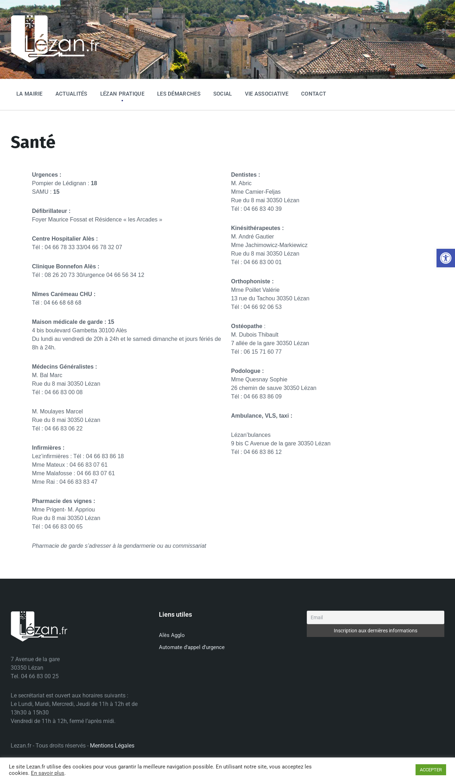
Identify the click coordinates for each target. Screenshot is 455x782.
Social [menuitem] (222, 94)
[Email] (375, 617)
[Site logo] (55, 61)
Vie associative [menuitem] (267, 94)
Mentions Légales (112, 745)
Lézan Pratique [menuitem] (122, 94)
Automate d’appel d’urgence (192, 647)
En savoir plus (47, 773)
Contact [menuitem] (313, 94)
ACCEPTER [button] (431, 769)
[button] (446, 258)
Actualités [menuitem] (71, 94)
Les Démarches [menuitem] (178, 94)
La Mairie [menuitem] (29, 94)
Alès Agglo (172, 635)
